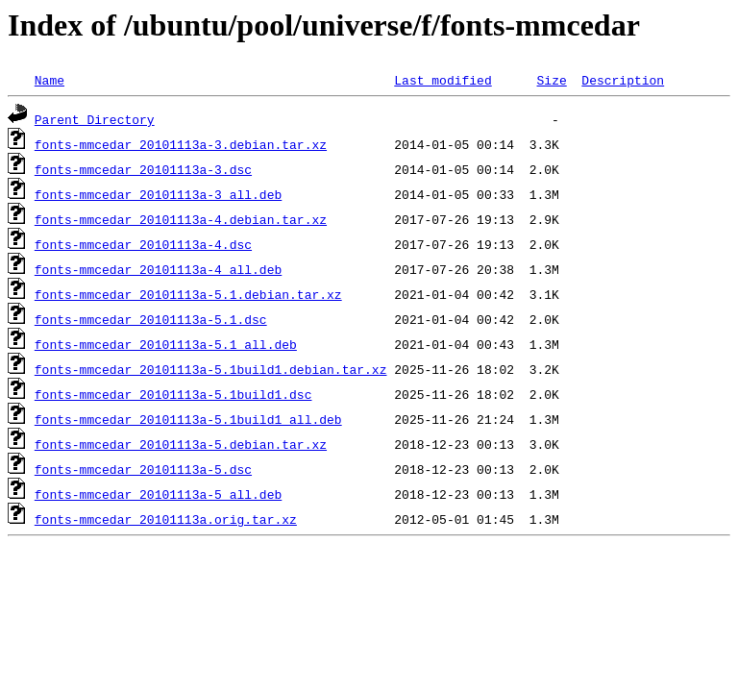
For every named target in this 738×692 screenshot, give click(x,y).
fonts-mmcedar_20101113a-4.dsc (143, 244)
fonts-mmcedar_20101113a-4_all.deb (158, 269)
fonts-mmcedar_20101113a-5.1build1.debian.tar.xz (211, 369)
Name (49, 79)
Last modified (442, 79)
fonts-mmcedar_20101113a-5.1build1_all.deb (188, 419)
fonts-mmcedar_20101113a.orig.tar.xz (166, 519)
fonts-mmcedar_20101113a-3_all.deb (158, 194)
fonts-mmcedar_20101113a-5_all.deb (158, 494)
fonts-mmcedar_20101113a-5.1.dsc (151, 319)
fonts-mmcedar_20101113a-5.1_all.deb (166, 344)
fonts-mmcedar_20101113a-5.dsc (143, 469)
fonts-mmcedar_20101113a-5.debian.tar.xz (181, 444)
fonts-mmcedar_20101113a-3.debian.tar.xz (181, 144)
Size (551, 79)
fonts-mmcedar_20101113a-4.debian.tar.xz (181, 219)
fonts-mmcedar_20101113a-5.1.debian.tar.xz (188, 294)
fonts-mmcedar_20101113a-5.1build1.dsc (173, 394)
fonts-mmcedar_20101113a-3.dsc (143, 169)
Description (622, 79)
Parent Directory (95, 119)
